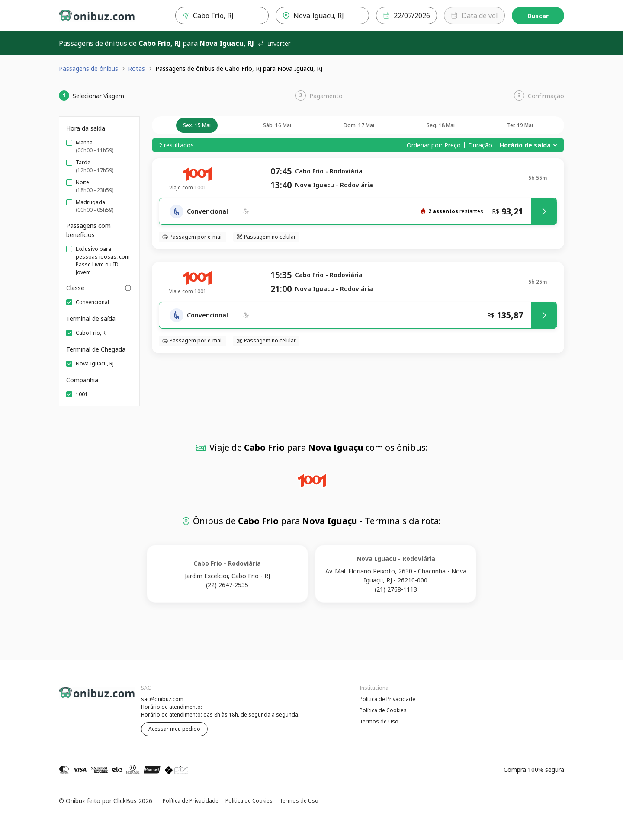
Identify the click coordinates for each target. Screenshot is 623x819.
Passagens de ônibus (88, 68)
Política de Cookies (383, 710)
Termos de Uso (379, 721)
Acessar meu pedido (174, 729)
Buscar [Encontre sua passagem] (538, 16)
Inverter (273, 43)
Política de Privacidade (387, 699)
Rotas (136, 68)
